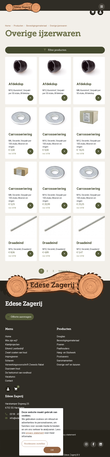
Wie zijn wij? (11, 340)
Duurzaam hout (12, 368)
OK (52, 450)
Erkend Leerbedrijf (14, 348)
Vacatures (10, 376)
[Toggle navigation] (102, 6)
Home (8, 26)
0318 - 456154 (17, 414)
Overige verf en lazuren (68, 364)
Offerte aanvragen (19, 316)
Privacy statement (67, 435)
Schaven (9, 360)
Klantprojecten (12, 344)
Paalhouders (63, 348)
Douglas (61, 336)
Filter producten (55, 50)
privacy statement (35, 433)
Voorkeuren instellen (34, 443)
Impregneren (11, 356)
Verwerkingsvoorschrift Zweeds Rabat (24, 364)
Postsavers (62, 356)
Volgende (64, 271)
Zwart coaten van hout (16, 352)
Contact (9, 380)
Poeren (60, 344)
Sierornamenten (64, 360)
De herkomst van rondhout (18, 372)
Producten (18, 26)
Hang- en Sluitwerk (66, 352)
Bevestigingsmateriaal (36, 26)
